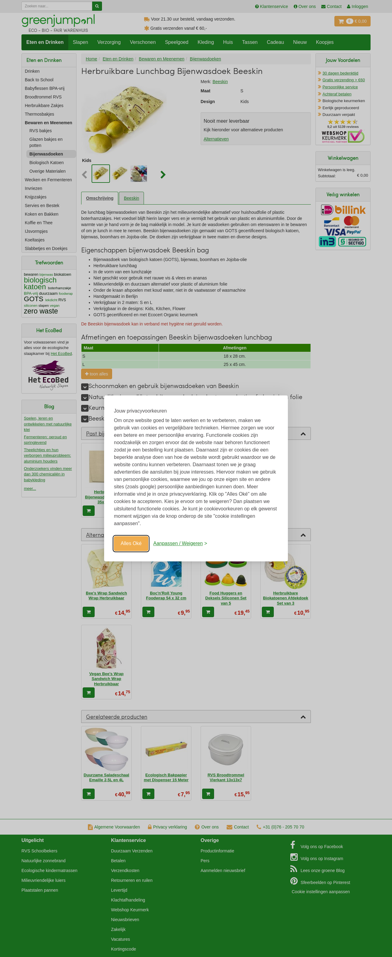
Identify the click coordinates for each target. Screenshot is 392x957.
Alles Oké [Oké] (131, 543)
